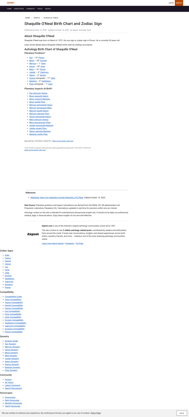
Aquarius (9, 284)
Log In (171, 3)
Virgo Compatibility (13, 314)
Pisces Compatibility (14, 332)
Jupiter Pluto (38, 128)
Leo (6, 267)
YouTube (79, 243)
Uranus (32, 78)
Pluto (31, 84)
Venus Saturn (40, 117)
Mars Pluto (40, 122)
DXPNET (11, 3)
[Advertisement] (76, 171)
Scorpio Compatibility (14, 320)
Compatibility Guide (13, 296)
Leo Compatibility (12, 311)
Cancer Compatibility (14, 308)
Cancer (8, 264)
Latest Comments (12, 385)
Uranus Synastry (12, 364)
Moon (31, 60)
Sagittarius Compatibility (15, 323)
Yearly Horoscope (12, 406)
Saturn (32, 75)
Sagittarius (46, 81)
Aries (43, 63)
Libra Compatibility (13, 317)
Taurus (43, 69)
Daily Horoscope (12, 400)
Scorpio (43, 60)
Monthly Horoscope (13, 403)
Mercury (32, 63)
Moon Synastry (11, 353)
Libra (53, 78)
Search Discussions (13, 388)
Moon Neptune (39, 99)
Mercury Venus (40, 105)
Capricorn (44, 72)
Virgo (7, 270)
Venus (32, 66)
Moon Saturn (38, 96)
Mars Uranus (38, 119)
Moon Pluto (37, 102)
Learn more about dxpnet (53, 243)
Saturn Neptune (40, 131)
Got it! (182, 413)
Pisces (41, 57)
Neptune (33, 81)
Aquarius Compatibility (15, 329)
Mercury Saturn (38, 111)
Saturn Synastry (12, 361)
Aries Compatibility (13, 299)
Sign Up (179, 3)
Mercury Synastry (12, 347)
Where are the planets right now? (63, 141)
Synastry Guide (11, 341)
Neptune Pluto (38, 134)
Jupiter (32, 72)
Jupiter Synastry (12, 358)
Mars (31, 69)
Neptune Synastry (12, 367)
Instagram (69, 243)
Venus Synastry (11, 350)
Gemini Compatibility (14, 305)
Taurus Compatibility (14, 302)
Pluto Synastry (11, 370)
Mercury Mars (40, 108)
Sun (31, 57)
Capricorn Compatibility (15, 326)
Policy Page (96, 413)
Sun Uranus (38, 93)
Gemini (43, 75)
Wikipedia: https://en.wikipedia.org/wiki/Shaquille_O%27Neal (57, 197)
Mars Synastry (11, 356)
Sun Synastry (10, 344)
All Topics (9, 382)
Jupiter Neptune (41, 125)
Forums (8, 379)
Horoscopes (10, 397)
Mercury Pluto (39, 114)
